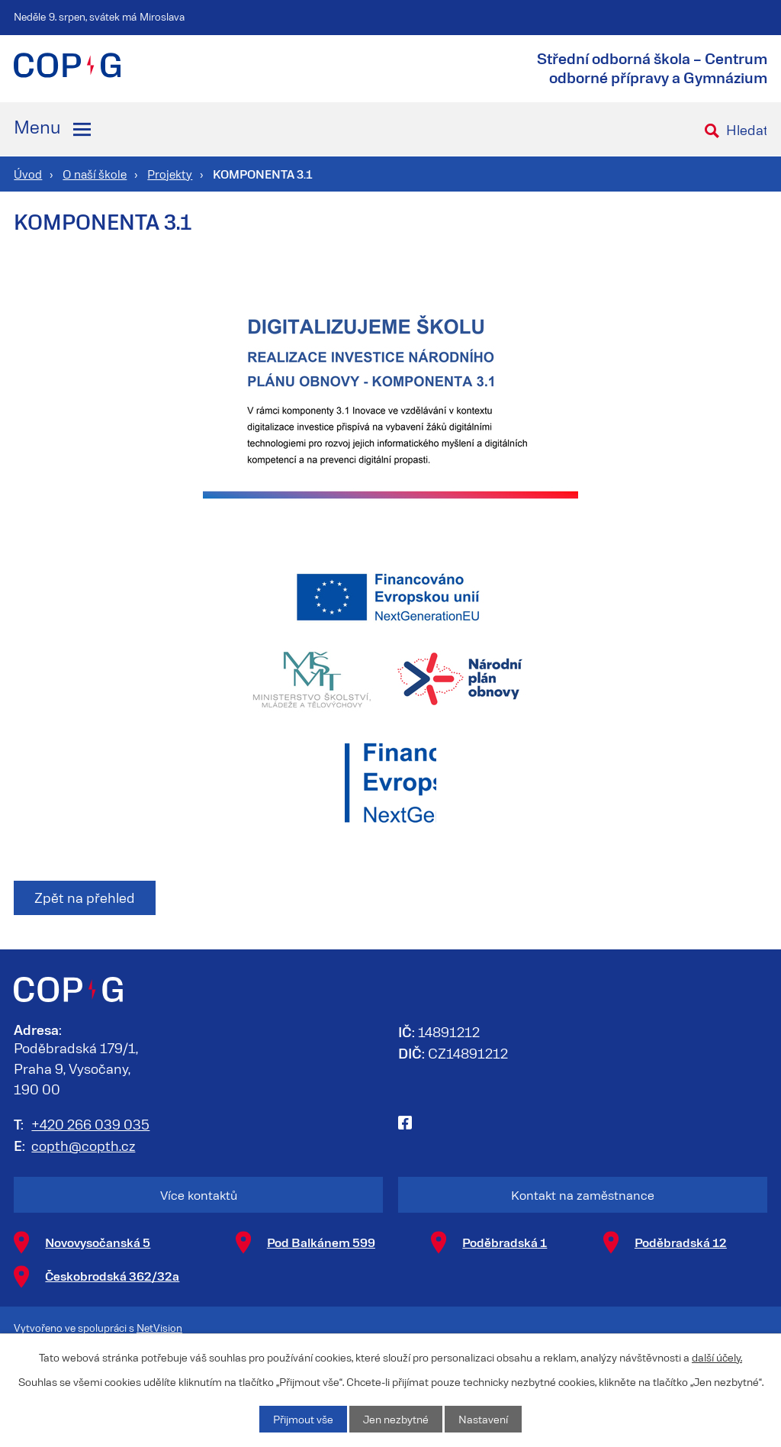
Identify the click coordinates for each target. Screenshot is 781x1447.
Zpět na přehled (84, 897)
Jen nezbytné (396, 1419)
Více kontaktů (198, 1195)
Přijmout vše (303, 1419)
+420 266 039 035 (90, 1124)
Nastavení (483, 1419)
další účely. (717, 1357)
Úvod (28, 174)
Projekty (169, 174)
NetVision (159, 1327)
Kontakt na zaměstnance (582, 1195)
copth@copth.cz (83, 1145)
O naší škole (95, 174)
